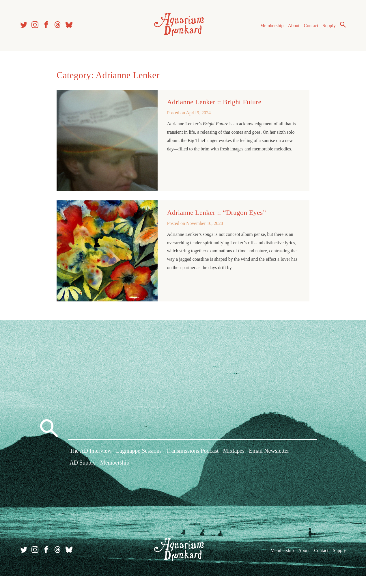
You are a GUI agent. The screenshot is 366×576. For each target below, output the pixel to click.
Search (343, 24)
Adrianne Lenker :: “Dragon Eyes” (216, 212)
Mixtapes (233, 451)
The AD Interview (91, 451)
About (293, 25)
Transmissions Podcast (192, 451)
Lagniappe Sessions (139, 451)
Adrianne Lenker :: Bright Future (214, 102)
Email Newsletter (269, 451)
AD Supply (83, 463)
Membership (271, 25)
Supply (329, 25)
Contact (311, 25)
